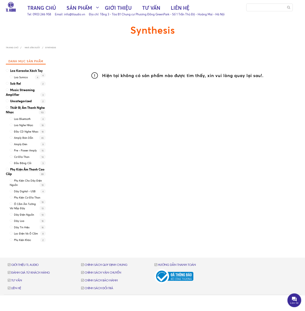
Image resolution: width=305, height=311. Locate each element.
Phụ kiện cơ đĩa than (27, 198)
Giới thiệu (118, 8)
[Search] (289, 7)
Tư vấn (151, 8)
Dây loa (19, 221)
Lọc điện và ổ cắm (26, 234)
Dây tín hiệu (22, 227)
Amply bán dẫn (23, 138)
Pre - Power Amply (25, 150)
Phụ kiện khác (22, 240)
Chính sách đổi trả (99, 288)
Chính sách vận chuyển (103, 272)
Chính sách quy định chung (106, 265)
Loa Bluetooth (22, 119)
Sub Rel (15, 83)
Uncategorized (21, 101)
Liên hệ (180, 8)
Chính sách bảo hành (101, 280)
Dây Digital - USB (25, 191)
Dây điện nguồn (24, 215)
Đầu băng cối (22, 163)
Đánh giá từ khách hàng (30, 272)
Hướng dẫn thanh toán (177, 265)
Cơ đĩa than (21, 157)
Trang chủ (41, 8)
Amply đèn (20, 144)
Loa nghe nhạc (23, 125)
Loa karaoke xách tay (26, 71)
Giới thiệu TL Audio (25, 265)
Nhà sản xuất (32, 48)
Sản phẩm (79, 8)
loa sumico (21, 77)
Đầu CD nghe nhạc (26, 132)
